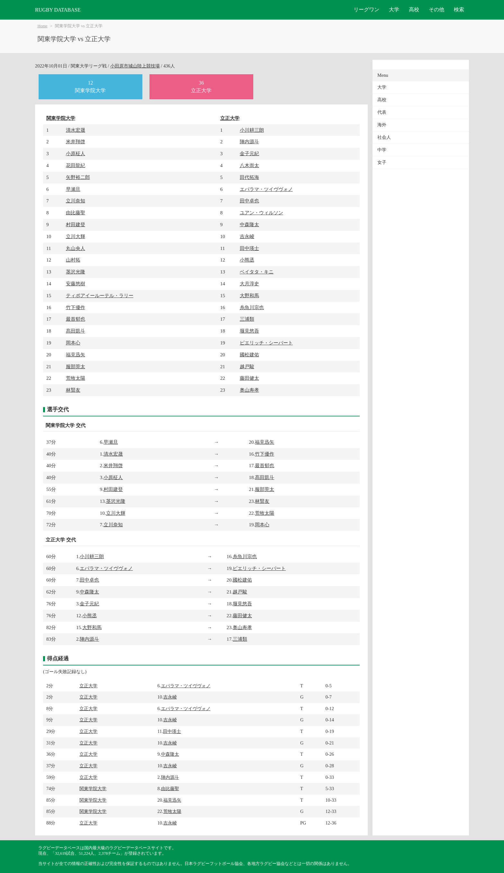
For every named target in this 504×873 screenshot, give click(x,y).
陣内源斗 (249, 141)
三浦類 (247, 319)
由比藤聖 (75, 212)
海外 (381, 124)
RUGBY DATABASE (58, 10)
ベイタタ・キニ (257, 271)
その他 (436, 9)
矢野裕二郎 (78, 177)
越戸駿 (247, 366)
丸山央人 (75, 248)
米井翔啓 (75, 141)
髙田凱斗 (75, 331)
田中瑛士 (249, 248)
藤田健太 (249, 378)
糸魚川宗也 (252, 307)
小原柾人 (75, 153)
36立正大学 (201, 86)
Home (43, 26)
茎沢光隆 (75, 271)
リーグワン (366, 9)
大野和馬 (249, 295)
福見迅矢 (75, 354)
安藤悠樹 (75, 283)
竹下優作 (75, 307)
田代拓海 (249, 177)
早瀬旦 (73, 189)
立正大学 (229, 118)
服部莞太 (75, 366)
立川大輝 (75, 236)
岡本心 (73, 342)
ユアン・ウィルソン (261, 212)
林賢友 (73, 390)
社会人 (384, 137)
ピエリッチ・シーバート (266, 342)
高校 (414, 9)
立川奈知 (75, 200)
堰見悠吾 (249, 331)
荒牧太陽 (75, 378)
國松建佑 (249, 354)
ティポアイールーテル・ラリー (99, 295)
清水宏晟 (75, 130)
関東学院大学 (60, 118)
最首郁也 (75, 319)
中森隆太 (249, 224)
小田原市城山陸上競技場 (135, 65)
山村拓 (73, 260)
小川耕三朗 (252, 130)
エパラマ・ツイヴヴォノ (266, 189)
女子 (381, 162)
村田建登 (75, 224)
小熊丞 (247, 260)
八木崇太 (249, 165)
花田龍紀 (75, 165)
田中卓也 (249, 200)
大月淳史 (249, 283)
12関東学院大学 (90, 86)
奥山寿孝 (249, 390)
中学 (381, 149)
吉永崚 (247, 236)
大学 (394, 9)
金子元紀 (249, 153)
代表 (381, 112)
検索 (459, 9)
